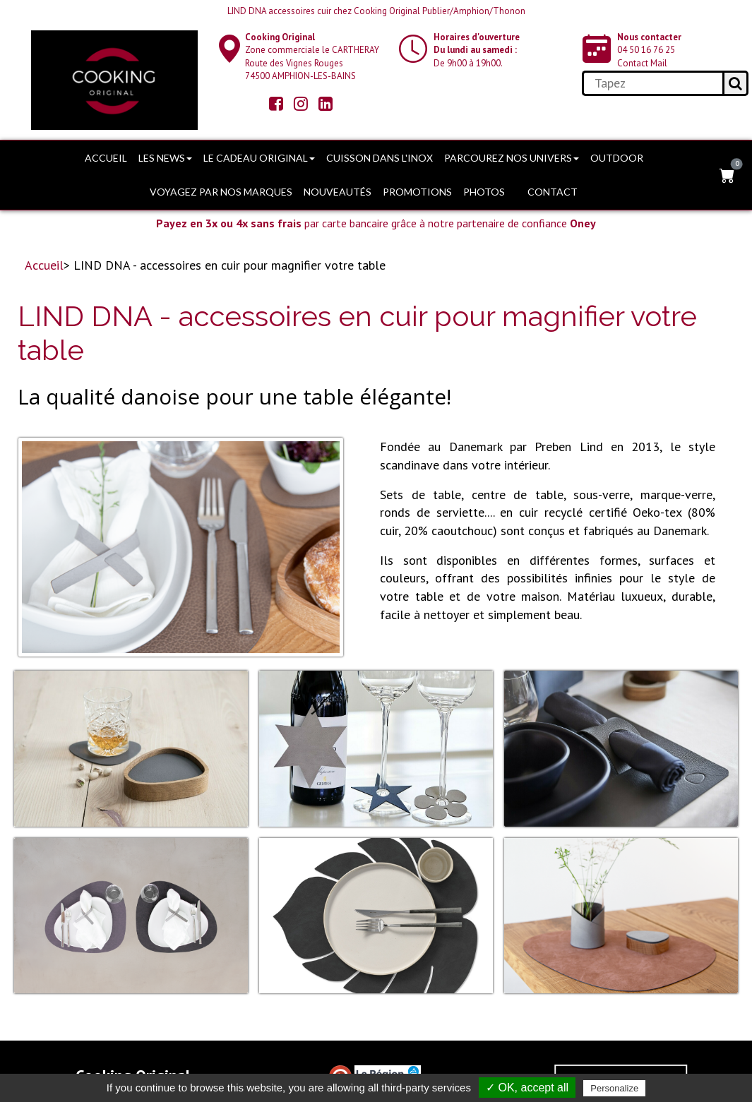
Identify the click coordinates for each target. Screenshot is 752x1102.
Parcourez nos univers (511, 158)
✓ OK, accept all (527, 1088)
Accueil (106, 158)
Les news (165, 158)
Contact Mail (642, 63)
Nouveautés (337, 192)
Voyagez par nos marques (221, 192)
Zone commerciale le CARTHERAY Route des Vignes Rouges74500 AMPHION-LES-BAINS (312, 57)
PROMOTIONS (417, 192)
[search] (652, 83)
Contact (552, 192)
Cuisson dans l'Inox (379, 158)
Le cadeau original (259, 158)
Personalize (614, 1088)
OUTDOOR (616, 158)
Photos (484, 192)
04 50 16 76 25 (646, 50)
